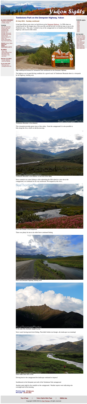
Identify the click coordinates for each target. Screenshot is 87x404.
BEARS (3, 43)
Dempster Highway (53, 24)
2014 (78, 28)
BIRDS (3, 45)
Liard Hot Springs (6, 61)
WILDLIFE (3, 44)
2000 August (79, 44)
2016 (78, 25)
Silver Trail (3, 38)
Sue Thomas (46, 401)
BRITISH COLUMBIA (6, 58)
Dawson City (4, 32)
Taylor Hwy (4, 51)
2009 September (80, 39)
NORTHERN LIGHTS (6, 47)
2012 (78, 30)
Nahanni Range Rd (6, 37)
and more (4, 56)
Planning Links (5, 65)
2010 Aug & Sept (80, 38)
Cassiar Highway (6, 60)
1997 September (80, 47)
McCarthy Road (5, 53)
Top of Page (24, 398)
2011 (78, 31)
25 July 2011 (27, 392)
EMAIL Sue (63, 398)
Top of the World (5, 40)
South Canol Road (5, 39)
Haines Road (4, 35)
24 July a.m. (30, 391)
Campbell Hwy (4, 29)
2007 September (80, 42)
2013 (78, 29)
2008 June (79, 40)
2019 (78, 22)
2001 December (80, 43)
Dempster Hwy (5, 30)
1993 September (81, 48)
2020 (78, 21)
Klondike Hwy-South (6, 34)
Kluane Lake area (5, 28)
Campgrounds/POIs (6, 66)
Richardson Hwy (6, 55)
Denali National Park (7, 52)
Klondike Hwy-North (6, 33)
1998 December (80, 45)
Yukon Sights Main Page (44, 398)
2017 (78, 24)
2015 (78, 26)
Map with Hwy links (6, 26)
